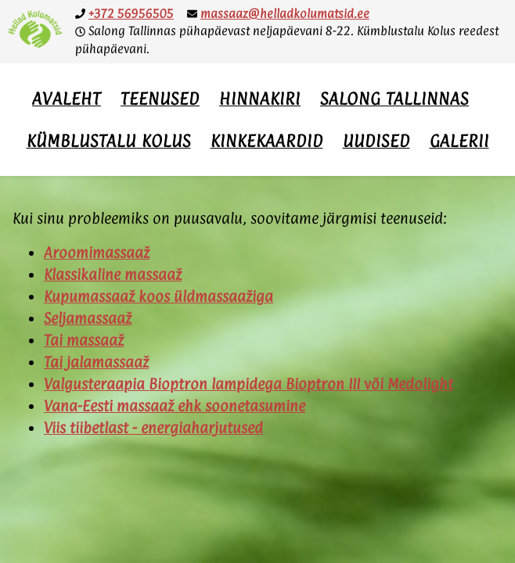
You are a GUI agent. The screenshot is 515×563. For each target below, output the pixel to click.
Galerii (459, 141)
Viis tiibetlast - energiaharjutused (153, 427)
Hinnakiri (260, 98)
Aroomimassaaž (96, 252)
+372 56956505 (131, 13)
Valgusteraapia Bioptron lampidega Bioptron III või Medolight (248, 384)
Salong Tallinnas (394, 98)
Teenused (160, 98)
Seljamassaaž (87, 318)
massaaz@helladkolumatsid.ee (284, 13)
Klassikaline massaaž (113, 274)
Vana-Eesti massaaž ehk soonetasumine (174, 405)
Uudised (376, 141)
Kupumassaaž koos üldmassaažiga (158, 296)
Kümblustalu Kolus (109, 141)
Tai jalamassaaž (96, 362)
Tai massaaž (84, 340)
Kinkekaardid (267, 141)
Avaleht (66, 98)
